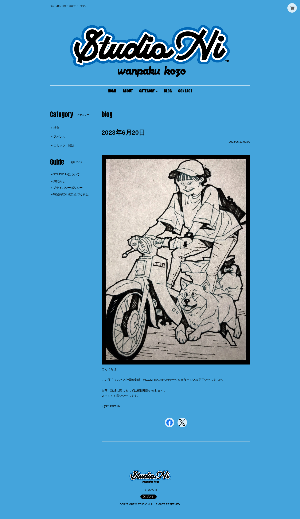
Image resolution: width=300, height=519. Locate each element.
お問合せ (59, 181)
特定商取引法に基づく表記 (71, 194)
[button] (148, 91)
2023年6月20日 (123, 132)
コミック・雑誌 (64, 145)
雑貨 (56, 127)
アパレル (59, 136)
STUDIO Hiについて (66, 174)
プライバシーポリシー (68, 187)
